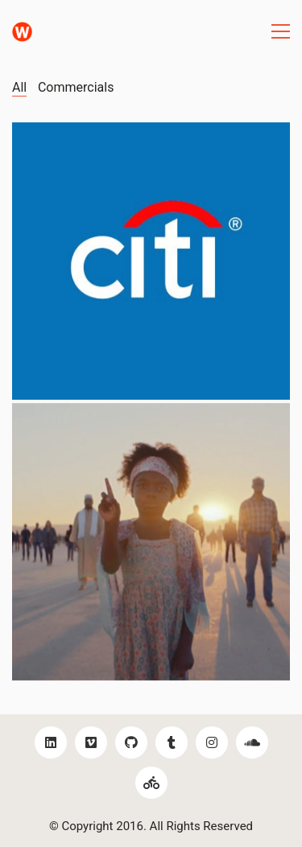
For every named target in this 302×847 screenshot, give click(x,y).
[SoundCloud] (252, 742)
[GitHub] (131, 742)
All (19, 87)
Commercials (76, 87)
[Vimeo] (91, 742)
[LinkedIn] (51, 742)
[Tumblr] (171, 742)
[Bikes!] (151, 783)
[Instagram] (212, 742)
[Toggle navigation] (280, 31)
